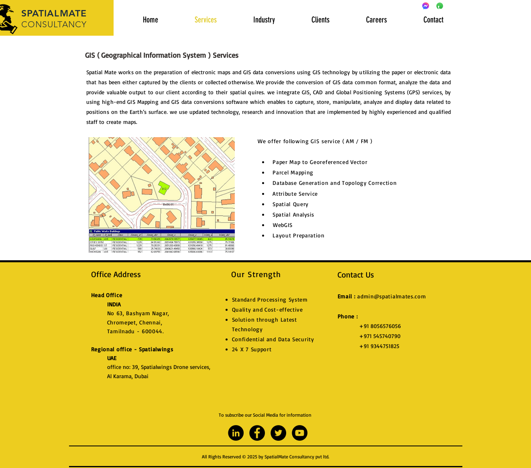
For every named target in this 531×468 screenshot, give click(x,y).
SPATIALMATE (54, 13)
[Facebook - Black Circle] (257, 433)
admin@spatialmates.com (391, 296)
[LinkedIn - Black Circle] (236, 433)
